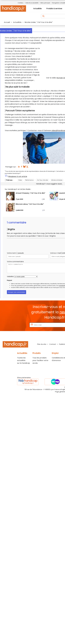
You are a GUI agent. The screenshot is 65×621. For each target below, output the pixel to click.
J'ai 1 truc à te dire (42, 180)
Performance (29, 180)
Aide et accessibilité (31, 3)
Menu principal (45, 3)
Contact (52, 344)
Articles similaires (56, 180)
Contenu (20, 3)
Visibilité (10, 276)
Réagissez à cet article (17, 176)
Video (20, 180)
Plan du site (41, 344)
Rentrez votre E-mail (20, 325)
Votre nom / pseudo (15, 253)
